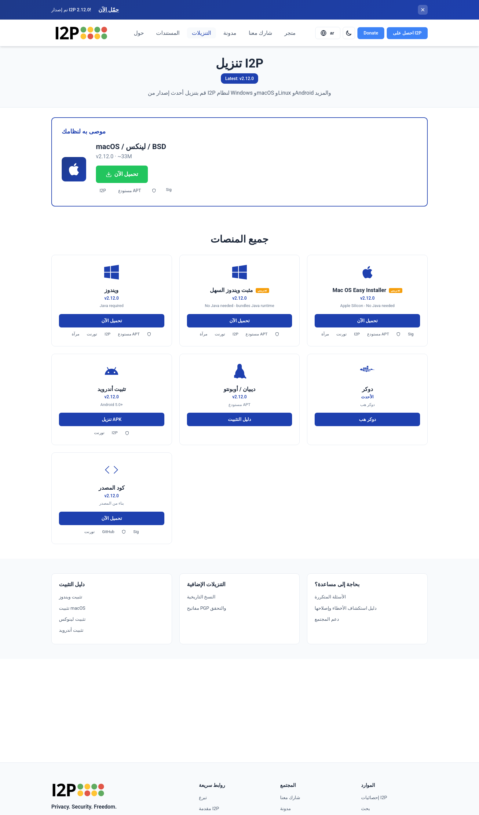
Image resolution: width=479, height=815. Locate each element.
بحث (365, 808)
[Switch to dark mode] (349, 33)
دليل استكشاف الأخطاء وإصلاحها (346, 608)
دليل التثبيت (239, 419)
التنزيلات (201, 33)
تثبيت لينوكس (72, 619)
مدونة (229, 33)
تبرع (203, 797)
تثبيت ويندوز (70, 597)
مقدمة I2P (209, 808)
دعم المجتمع (327, 619)
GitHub (108, 531)
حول (139, 33)
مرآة (75, 334)
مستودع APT (129, 190)
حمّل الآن (108, 10)
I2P (103, 190)
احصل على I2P (407, 33)
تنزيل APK (112, 419)
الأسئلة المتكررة (330, 597)
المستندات (168, 33)
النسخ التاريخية (201, 597)
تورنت (92, 334)
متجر (290, 33)
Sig (168, 189)
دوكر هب (367, 419)
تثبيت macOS (72, 608)
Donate (371, 33)
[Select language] (327, 33)
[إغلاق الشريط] (423, 10)
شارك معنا (260, 33)
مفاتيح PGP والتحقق (206, 608)
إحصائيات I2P (374, 797)
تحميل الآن (122, 174)
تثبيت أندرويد (71, 630)
